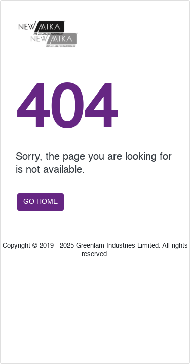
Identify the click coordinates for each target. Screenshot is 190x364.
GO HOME (40, 201)
